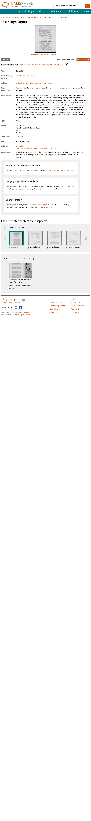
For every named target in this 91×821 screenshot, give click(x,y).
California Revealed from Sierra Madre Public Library (40, 17)
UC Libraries (26, 313)
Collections (55, 11)
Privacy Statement (77, 306)
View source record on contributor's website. (41, 64)
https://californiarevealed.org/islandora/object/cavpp (35, 148)
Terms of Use (76, 302)
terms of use (44, 189)
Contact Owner (83, 60)
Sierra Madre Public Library (11, 17)
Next (86, 238)
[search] (87, 6)
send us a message (46, 207)
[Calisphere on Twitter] (16, 307)
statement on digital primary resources (60, 170)
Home (52, 299)
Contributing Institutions (31, 11)
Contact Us (75, 312)
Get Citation (5, 60)
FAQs (73, 299)
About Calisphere (56, 302)
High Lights (20, 146)
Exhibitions (72, 11)
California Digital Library (21, 315)
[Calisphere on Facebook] (20, 307)
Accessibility (75, 309)
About (87, 11)
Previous (5, 238)
